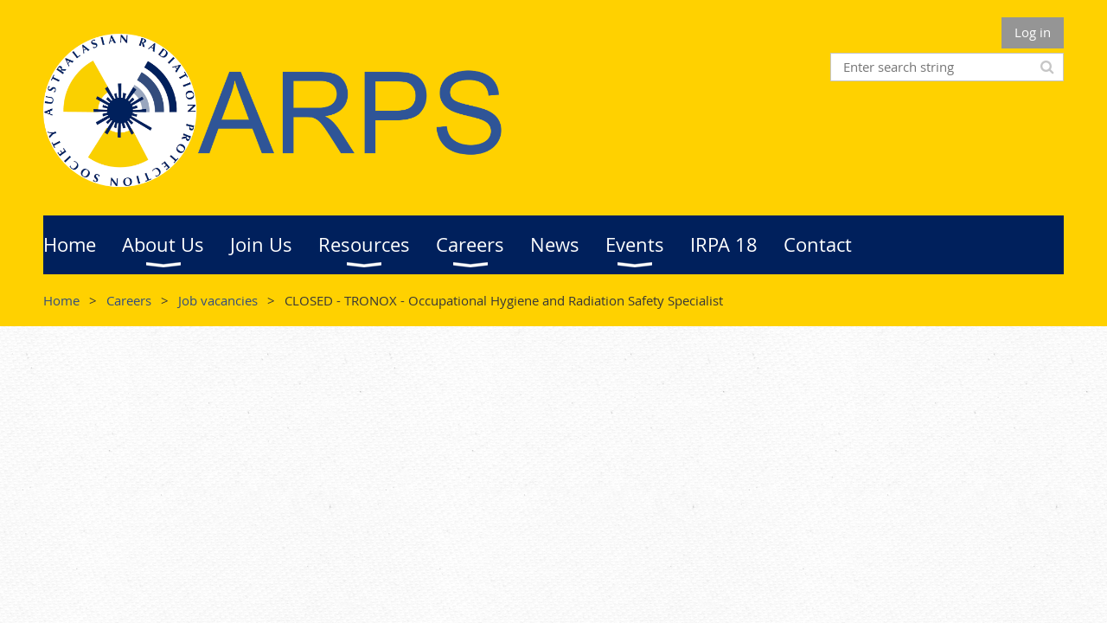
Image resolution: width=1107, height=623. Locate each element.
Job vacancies (218, 300)
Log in (1032, 32)
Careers (128, 300)
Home (61, 300)
